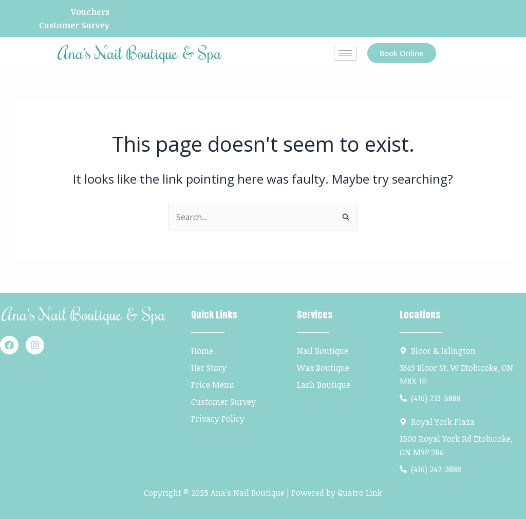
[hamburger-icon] (345, 53)
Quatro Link (359, 492)
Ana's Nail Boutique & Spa (139, 53)
